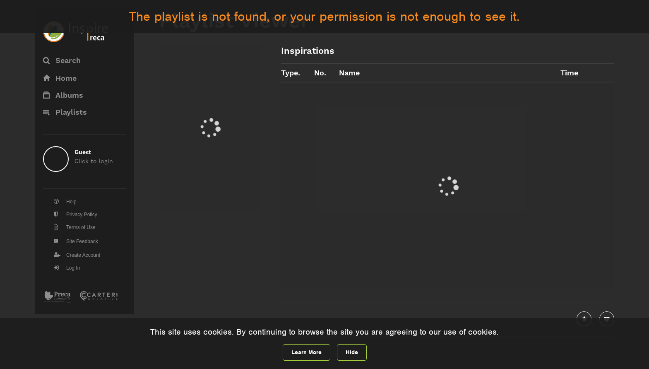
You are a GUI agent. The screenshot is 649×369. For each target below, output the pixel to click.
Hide (352, 352)
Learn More (306, 352)
